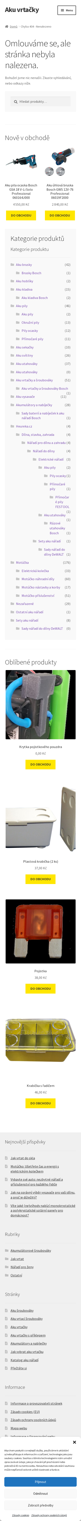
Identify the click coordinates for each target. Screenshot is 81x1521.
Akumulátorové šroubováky (31, 1250)
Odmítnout (40, 1494)
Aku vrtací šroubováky (27, 1318)
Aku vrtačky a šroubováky (34, 380)
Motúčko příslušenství (38, 595)
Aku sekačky (24, 347)
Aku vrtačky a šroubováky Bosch (45, 388)
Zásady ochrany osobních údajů (49, 1515)
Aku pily (21, 306)
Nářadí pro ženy (22, 1267)
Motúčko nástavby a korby (41, 587)
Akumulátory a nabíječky (34, 405)
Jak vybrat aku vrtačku (27, 1352)
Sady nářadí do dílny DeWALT (42, 628)
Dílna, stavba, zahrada (38, 434)
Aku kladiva (24, 289)
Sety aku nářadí (49, 541)
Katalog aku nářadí (24, 1360)
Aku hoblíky (24, 281)
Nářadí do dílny (44, 451)
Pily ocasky (30, 330)
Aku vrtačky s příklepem (28, 1335)
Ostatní (16, 1275)
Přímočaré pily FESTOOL (62, 502)
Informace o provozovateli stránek (36, 1403)
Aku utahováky (26, 364)
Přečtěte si (19, 1368)
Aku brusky (24, 264)
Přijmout (40, 1482)
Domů (13, 26)
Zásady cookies (20, 1515)
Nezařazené (25, 604)
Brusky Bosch (31, 273)
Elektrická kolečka (35, 571)
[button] (74, 1442)
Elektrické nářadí (51, 459)
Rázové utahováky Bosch (57, 528)
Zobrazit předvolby (40, 1505)
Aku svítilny (24, 355)
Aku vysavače (25, 396)
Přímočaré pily (32, 339)
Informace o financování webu (33, 1436)
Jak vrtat (17, 1259)
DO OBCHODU (21, 215)
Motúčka (22, 562)
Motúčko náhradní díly (38, 579)
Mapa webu (19, 1428)
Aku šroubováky (22, 1310)
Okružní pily (30, 322)
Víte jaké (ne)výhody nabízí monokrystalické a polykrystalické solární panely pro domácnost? (43, 1210)
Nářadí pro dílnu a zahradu (46, 443)
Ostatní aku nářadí (29, 612)
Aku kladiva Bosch (35, 298)
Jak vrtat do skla (23, 1158)
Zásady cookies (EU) (25, 1412)
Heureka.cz (24, 426)
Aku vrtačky (22, 9)
